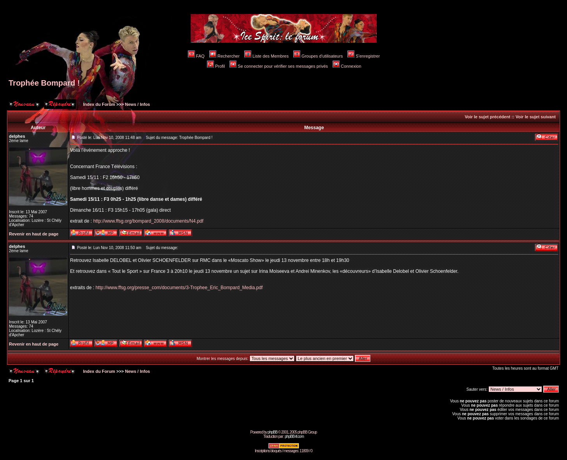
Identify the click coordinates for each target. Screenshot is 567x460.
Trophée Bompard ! (44, 83)
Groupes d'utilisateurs (318, 56)
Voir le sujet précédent (487, 116)
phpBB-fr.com (294, 436)
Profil (216, 66)
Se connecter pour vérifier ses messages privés (279, 66)
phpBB (272, 432)
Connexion (347, 66)
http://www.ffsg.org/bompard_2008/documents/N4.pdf (148, 221)
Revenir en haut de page (33, 234)
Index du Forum (98, 104)
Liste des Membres (266, 56)
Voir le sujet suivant (536, 116)
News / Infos (137, 104)
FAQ (196, 56)
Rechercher (224, 56)
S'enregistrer (364, 56)
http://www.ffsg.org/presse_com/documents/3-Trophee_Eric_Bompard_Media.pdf (179, 287)
